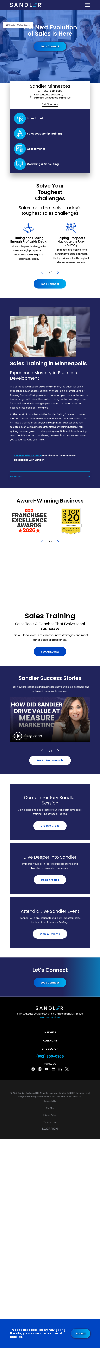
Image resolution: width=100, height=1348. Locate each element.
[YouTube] (46, 1069)
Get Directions (50, 104)
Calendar (50, 1040)
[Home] (26, 4)
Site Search (50, 1049)
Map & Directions (50, 1017)
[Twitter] (67, 1069)
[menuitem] (50, 1101)
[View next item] (58, 272)
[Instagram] (39, 1069)
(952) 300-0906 (52, 91)
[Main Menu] (87, 4)
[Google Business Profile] (53, 1069)
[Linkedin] (60, 1069)
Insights (50, 1032)
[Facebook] (33, 1069)
